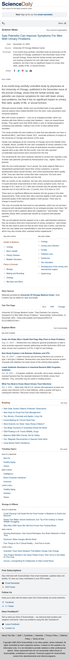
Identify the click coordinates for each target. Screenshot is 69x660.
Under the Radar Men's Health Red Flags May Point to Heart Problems (33, 339)
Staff (19, 635)
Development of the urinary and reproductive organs (54, 268)
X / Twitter (9, 606)
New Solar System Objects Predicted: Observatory (25, 409)
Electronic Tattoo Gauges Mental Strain (20, 539)
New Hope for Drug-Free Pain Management (22, 412)
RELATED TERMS (44, 236)
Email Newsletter (12, 583)
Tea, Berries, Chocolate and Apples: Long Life (23, 416)
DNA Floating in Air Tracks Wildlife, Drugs (21, 431)
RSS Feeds (10, 587)
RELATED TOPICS (10, 236)
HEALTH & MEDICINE (9, 454)
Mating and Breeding (15, 273)
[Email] (30, 70)
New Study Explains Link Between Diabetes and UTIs (26, 353)
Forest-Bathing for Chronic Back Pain (19, 420)
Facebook (9, 602)
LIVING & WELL (7, 485)
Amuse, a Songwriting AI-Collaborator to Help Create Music (29, 561)
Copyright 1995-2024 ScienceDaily (17, 642)
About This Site (8, 635)
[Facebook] (14, 70)
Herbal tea (45, 258)
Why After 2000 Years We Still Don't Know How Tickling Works (30, 526)
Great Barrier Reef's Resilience (17, 443)
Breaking (6, 403)
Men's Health (12, 251)
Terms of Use (38, 639)
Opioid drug (46, 274)
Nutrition (7, 493)
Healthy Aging (9, 462)
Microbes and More (14, 282)
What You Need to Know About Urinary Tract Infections (26, 384)
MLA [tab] (44, 307)
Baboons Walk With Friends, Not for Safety (22, 435)
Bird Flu (7, 458)
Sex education (47, 262)
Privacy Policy (52, 635)
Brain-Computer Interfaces (15, 478)
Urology (9, 247)
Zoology (9, 278)
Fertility (44, 250)
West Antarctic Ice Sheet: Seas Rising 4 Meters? (24, 424)
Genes (6, 466)
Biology (9, 269)
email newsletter (45, 15)
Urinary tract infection (50, 246)
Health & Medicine (11, 242)
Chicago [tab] (61, 307)
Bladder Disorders (14, 259)
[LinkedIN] (26, 70)
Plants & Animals (11, 264)
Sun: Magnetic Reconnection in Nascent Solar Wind (25, 439)
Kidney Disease (13, 255)
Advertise (39, 635)
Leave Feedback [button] (12, 624)
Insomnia (7, 482)
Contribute (28, 635)
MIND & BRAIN (7, 470)
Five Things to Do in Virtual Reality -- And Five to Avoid (27, 543)
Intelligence (8, 474)
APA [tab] (52, 307)
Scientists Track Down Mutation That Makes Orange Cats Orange (31, 551)
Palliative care (47, 254)
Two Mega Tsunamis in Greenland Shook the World (25, 428)
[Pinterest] (22, 70)
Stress (6, 497)
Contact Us (10, 628)
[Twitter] (18, 70)
